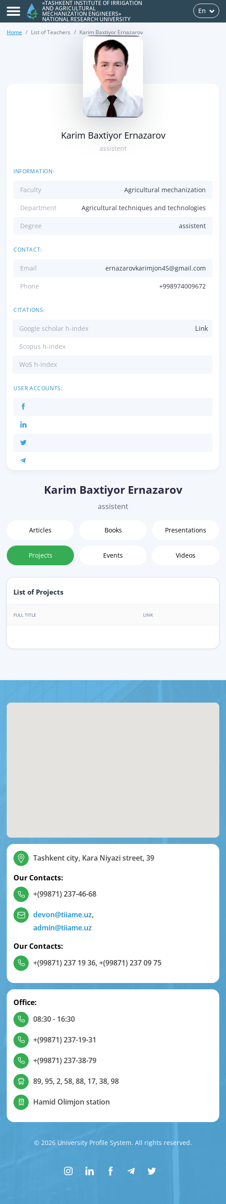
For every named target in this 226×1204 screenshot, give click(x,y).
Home (14, 32)
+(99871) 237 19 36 (64, 963)
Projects (40, 555)
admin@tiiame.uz (62, 928)
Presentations (185, 530)
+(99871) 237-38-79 (64, 1060)
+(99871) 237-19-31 (64, 1040)
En (206, 10)
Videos (186, 555)
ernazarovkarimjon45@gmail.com (155, 268)
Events (113, 555)
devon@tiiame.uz (62, 915)
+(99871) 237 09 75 (130, 963)
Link (201, 328)
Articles (40, 530)
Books (113, 530)
